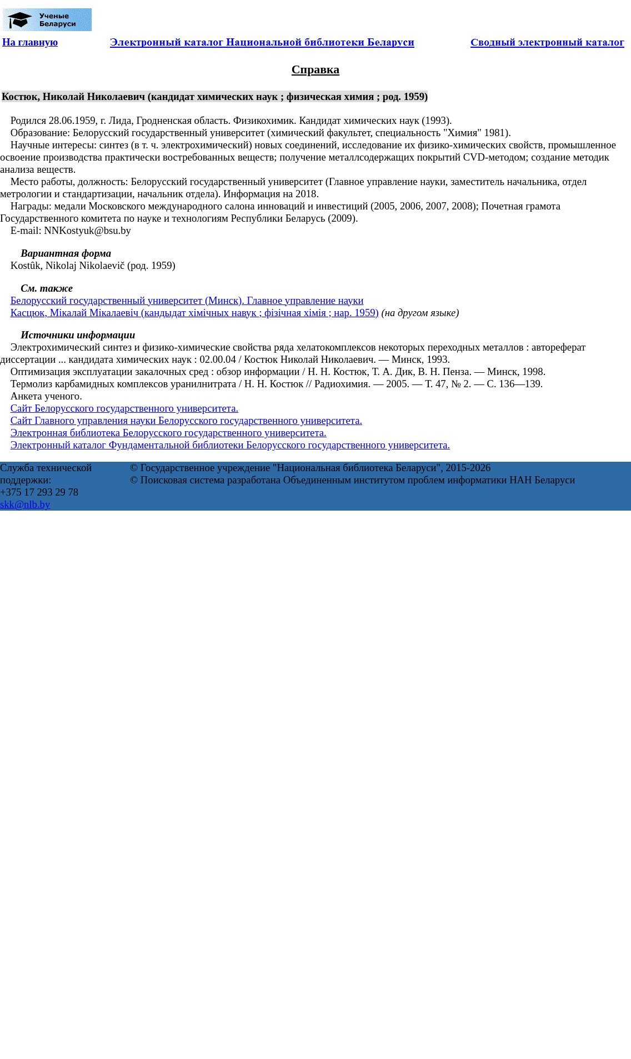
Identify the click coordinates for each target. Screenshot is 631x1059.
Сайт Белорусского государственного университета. (125, 408)
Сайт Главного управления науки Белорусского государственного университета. (186, 420)
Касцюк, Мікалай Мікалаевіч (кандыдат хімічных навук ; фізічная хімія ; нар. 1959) (195, 312)
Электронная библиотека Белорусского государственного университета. (169, 432)
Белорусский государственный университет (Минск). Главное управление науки (187, 300)
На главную (30, 42)
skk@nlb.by (25, 504)
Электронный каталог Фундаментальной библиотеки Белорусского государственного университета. (230, 445)
